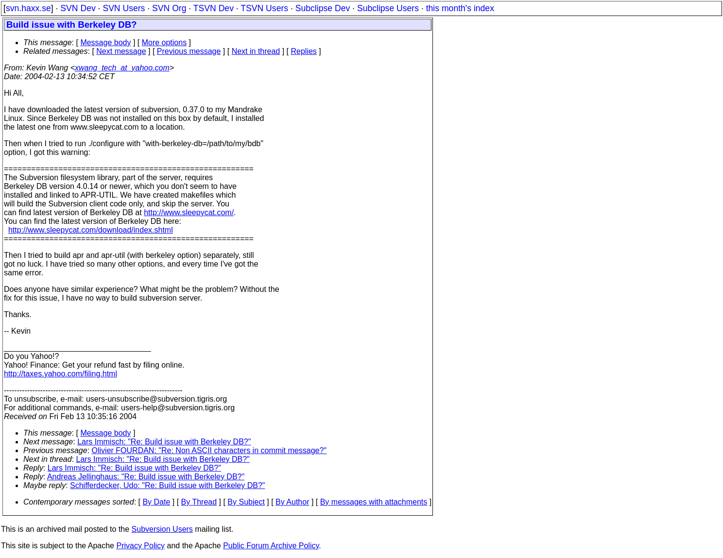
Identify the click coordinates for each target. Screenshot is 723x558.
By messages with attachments (374, 502)
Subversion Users (162, 529)
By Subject (245, 502)
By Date (156, 502)
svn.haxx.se (28, 8)
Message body (105, 42)
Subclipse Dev (322, 8)
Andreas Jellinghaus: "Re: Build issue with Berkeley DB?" (145, 477)
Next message (121, 51)
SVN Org (169, 8)
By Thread (199, 502)
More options (164, 42)
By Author (292, 502)
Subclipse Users (388, 8)
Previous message (189, 51)
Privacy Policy (140, 545)
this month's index (460, 8)
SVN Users (124, 8)
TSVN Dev (213, 8)
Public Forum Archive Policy (271, 545)
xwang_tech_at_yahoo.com (122, 68)
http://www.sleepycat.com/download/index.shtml (90, 230)
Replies (304, 51)
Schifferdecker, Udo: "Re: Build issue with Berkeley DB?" (167, 485)
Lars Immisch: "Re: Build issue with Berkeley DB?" (164, 442)
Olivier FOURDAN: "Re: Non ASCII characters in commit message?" (209, 450)
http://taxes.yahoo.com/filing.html (60, 374)
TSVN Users (264, 8)
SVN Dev (77, 8)
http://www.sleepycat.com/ (189, 212)
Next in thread (256, 51)
